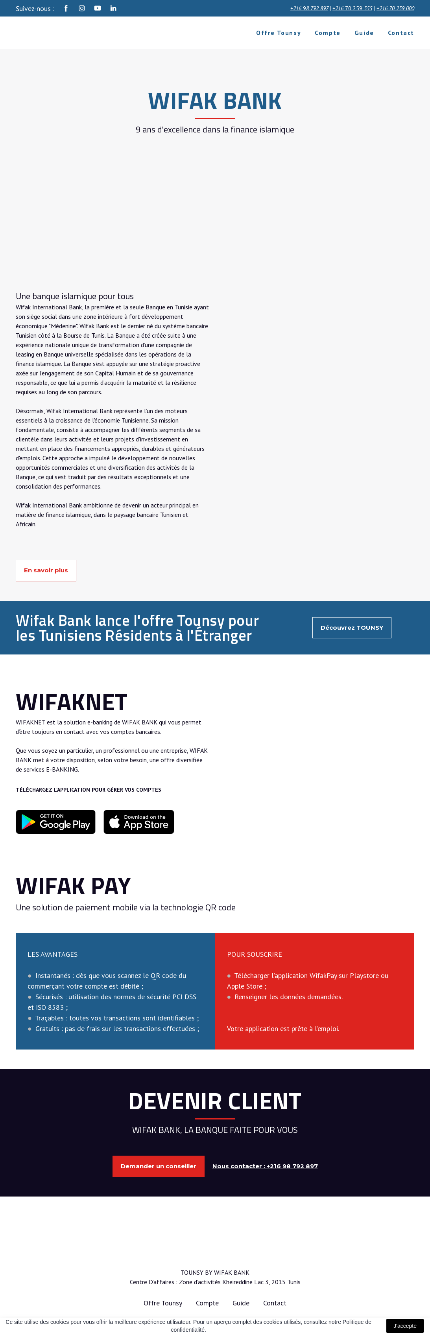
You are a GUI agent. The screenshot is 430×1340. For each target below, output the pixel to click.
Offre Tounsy (278, 33)
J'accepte (405, 1326)
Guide (364, 33)
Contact (401, 33)
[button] (66, 8)
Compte (328, 33)
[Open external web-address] (56, 822)
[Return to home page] (64, 33)
